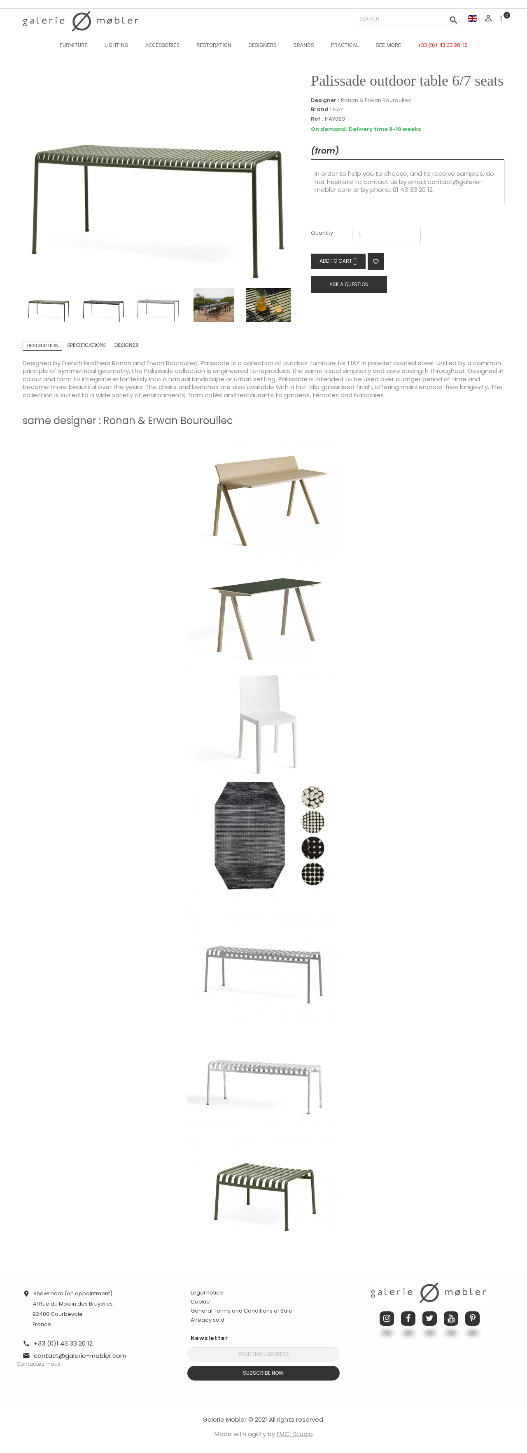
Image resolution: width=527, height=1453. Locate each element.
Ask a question (348, 284)
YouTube (451, 1318)
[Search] (407, 19)
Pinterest (472, 1318)
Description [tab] (42, 345)
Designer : (325, 100)
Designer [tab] (126, 345)
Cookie (200, 1301)
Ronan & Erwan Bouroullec (376, 100)
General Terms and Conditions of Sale (241, 1311)
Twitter (429, 1318)
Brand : (321, 109)
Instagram (387, 1318)
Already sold (207, 1320)
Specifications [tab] (86, 345)
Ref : (317, 119)
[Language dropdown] (472, 18)
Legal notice (207, 1293)
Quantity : (323, 233)
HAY (338, 109)
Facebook (408, 1318)
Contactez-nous (38, 1364)
